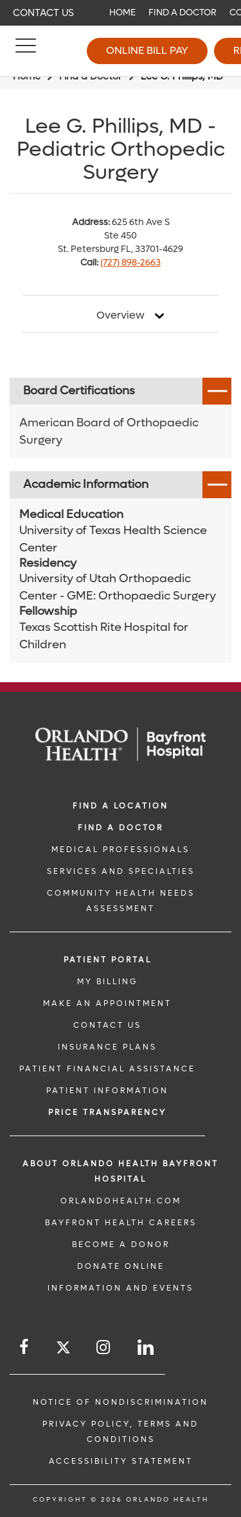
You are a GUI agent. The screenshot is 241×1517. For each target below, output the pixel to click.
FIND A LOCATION (120, 806)
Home (122, 12)
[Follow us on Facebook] (24, 1347)
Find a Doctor (182, 12)
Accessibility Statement (121, 1461)
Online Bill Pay (147, 50)
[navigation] (120, 13)
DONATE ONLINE (121, 1266)
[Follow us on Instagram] (104, 1347)
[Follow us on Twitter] (63, 1349)
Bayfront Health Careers (121, 1223)
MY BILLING (107, 981)
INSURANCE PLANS (107, 1047)
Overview (120, 315)
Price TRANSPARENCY (107, 1112)
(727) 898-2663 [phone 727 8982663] (130, 262)
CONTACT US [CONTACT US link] (107, 1025)
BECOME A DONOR (121, 1244)
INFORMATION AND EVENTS (120, 1288)
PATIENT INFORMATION (107, 1090)
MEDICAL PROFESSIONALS (120, 849)
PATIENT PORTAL (108, 960)
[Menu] (26, 51)
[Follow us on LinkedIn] (147, 1347)
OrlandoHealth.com (120, 1201)
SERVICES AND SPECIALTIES (121, 871)
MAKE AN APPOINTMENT (107, 1003)
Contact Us (43, 12)
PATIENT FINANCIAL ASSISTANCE (107, 1069)
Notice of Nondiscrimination (120, 1402)
